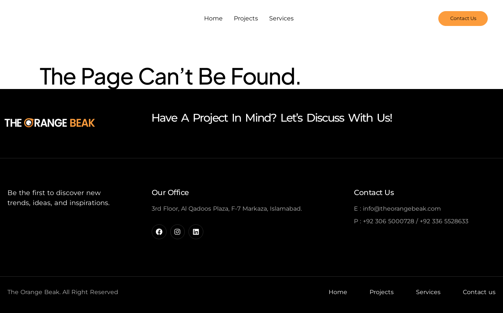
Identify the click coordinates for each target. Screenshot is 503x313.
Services (281, 18)
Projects (246, 18)
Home (213, 18)
